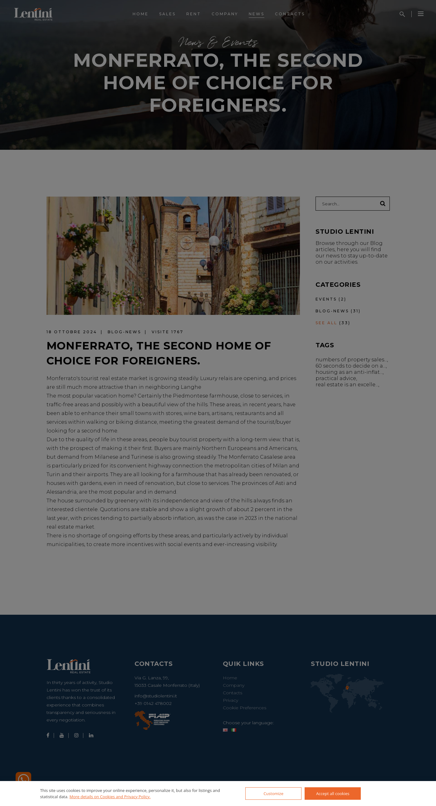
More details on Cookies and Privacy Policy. (110, 796)
